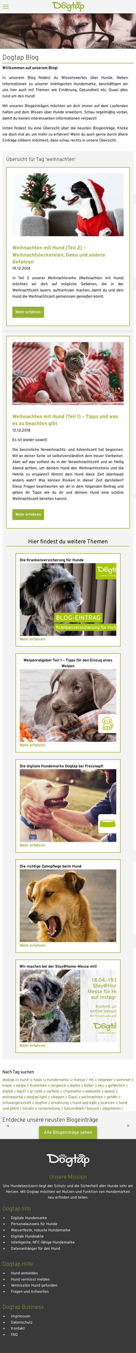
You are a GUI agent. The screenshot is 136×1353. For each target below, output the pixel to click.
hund (27, 1080)
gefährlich (118, 1085)
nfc (93, 1080)
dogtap (11, 1080)
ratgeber (107, 1080)
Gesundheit (75, 1108)
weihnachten (94, 1097)
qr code (38, 1091)
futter (91, 1085)
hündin (30, 1108)
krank (9, 1085)
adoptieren (112, 1108)
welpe (23, 1085)
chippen (59, 1097)
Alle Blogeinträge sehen (68, 1132)
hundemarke (60, 1080)
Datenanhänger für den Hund (35, 1248)
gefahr (114, 1097)
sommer (124, 1080)
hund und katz (87, 1103)
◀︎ (9, 1126)
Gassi (74, 1097)
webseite (94, 1091)
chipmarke (74, 1091)
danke (77, 1085)
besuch (94, 1108)
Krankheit (40, 1085)
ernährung (62, 1103)
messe (81, 1080)
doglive (43, 1103)
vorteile (54, 1091)
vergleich (60, 1085)
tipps (40, 1080)
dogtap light (39, 1097)
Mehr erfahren (28, 312)
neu (103, 1085)
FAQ (14, 1334)
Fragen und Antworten (30, 1291)
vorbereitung (51, 1108)
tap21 (23, 1091)
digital (9, 1091)
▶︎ (130, 1126)
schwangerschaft (18, 1103)
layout (111, 1091)
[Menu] (6, 7)
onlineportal (14, 1097)
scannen (110, 1103)
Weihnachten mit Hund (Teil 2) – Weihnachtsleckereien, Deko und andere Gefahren (58, 255)
